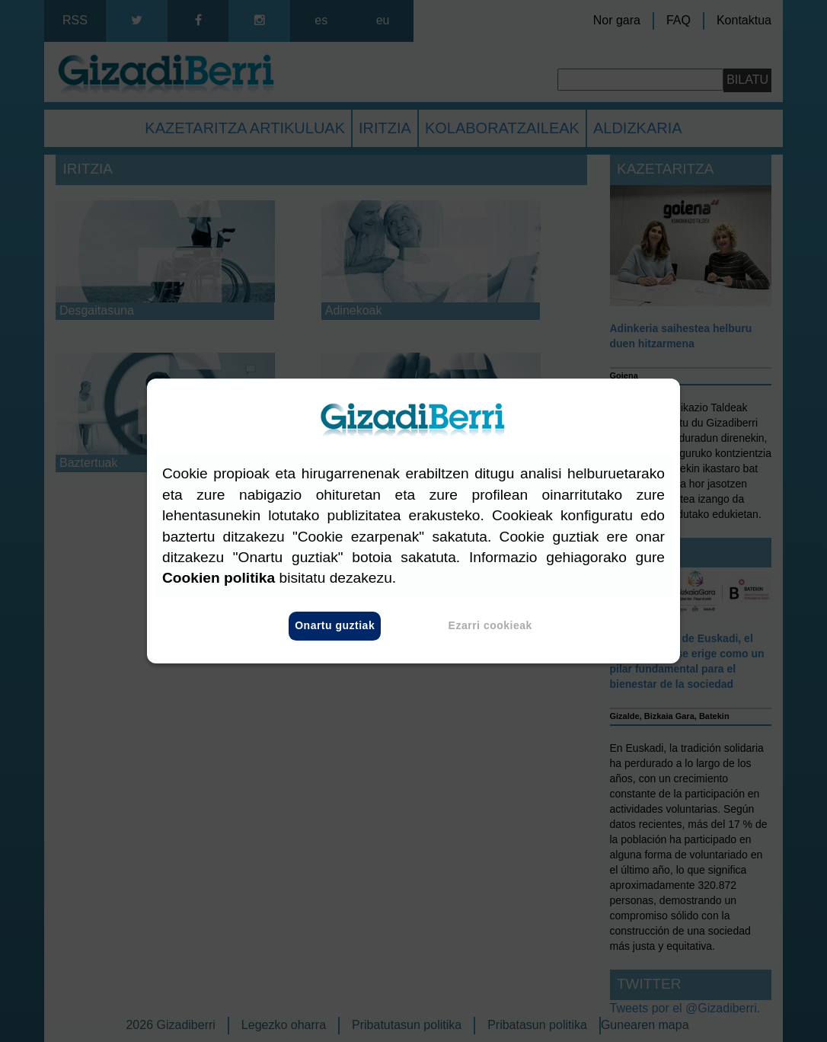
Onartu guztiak (335, 626)
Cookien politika (218, 579)
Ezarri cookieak (490, 626)
